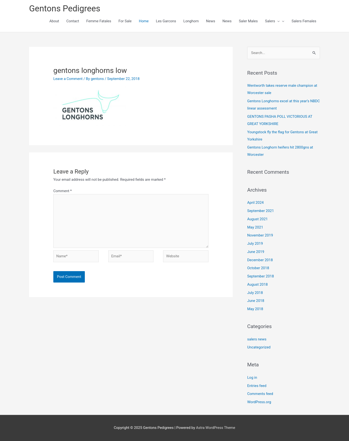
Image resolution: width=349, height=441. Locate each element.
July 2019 (255, 243)
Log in (252, 377)
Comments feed (260, 394)
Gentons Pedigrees (64, 9)
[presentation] (277, 21)
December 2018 (260, 260)
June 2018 (255, 301)
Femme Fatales (98, 21)
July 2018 (255, 293)
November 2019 (260, 235)
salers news (256, 339)
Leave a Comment (68, 79)
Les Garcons (166, 21)
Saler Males (248, 21)
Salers (272, 21)
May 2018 (255, 309)
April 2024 (255, 202)
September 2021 (260, 211)
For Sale (125, 21)
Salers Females (304, 21)
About (54, 21)
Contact (72, 21)
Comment (62, 191)
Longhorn (191, 21)
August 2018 (257, 284)
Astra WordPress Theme (215, 427)
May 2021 (255, 227)
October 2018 (258, 268)
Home (144, 21)
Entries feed (256, 386)
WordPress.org (259, 402)
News (210, 21)
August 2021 (257, 219)
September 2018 (260, 276)
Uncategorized (258, 347)
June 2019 (255, 252)
